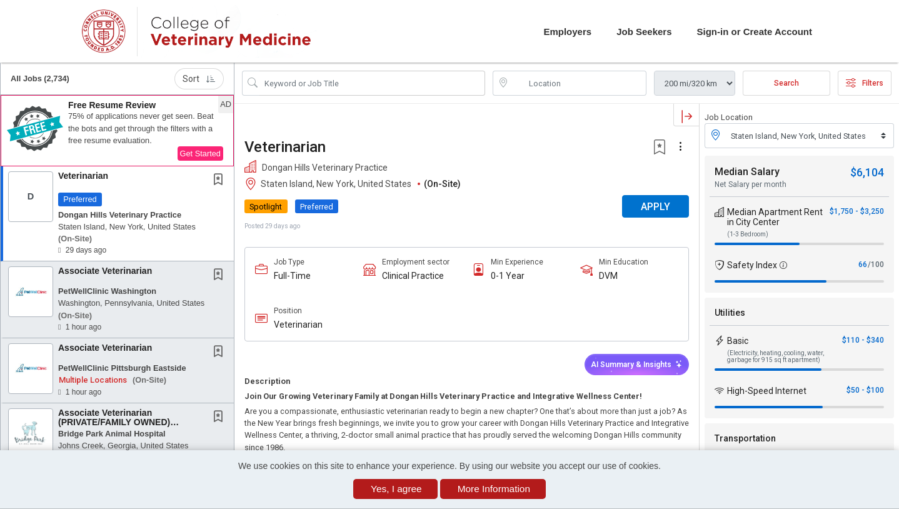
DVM (608, 276)
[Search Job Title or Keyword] (372, 83)
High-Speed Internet (766, 391)
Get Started (200, 153)
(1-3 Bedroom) (747, 234)
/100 (876, 264)
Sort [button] (199, 79)
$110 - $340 (863, 340)
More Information (494, 488)
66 (862, 264)
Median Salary (747, 172)
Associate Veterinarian (105, 271)
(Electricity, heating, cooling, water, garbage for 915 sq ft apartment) (775, 356)
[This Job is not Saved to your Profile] (221, 180)
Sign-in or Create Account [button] (754, 31)
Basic (737, 341)
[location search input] (578, 83)
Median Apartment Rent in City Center (775, 217)
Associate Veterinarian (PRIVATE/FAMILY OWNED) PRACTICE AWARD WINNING (118, 422)
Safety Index (752, 265)
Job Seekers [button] (643, 31)
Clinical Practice (413, 276)
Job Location (729, 117)
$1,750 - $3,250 (857, 211)
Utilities (730, 313)
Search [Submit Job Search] (786, 83)
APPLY (655, 207)
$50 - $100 (865, 390)
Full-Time (292, 276)
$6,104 (867, 172)
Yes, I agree (396, 488)
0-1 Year (508, 276)
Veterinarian (83, 176)
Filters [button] (864, 83)
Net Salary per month (750, 184)
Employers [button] (567, 31)
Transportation (745, 438)
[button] (117, 130)
